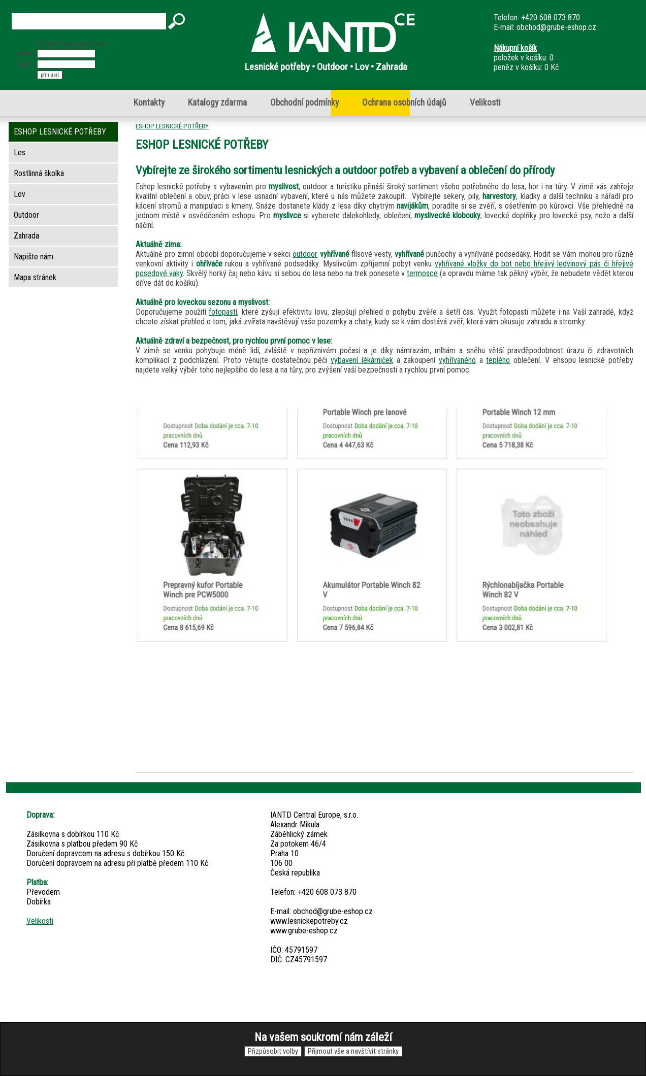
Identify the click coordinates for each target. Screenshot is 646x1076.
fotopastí (223, 312)
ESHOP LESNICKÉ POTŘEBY (172, 126)
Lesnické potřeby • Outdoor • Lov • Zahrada (326, 67)
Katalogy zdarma (217, 102)
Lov (19, 194)
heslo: (26, 64)
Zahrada (26, 236)
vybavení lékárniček (362, 360)
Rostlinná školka (39, 173)
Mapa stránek (35, 277)
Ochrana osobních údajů (404, 102)
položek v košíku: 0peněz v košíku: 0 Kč (526, 57)
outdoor (305, 254)
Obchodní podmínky (304, 102)
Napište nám (33, 256)
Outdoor (26, 215)
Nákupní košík (515, 48)
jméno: (26, 53)
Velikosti (485, 102)
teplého (498, 360)
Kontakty (149, 102)
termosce (422, 273)
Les (19, 152)
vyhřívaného (457, 360)
